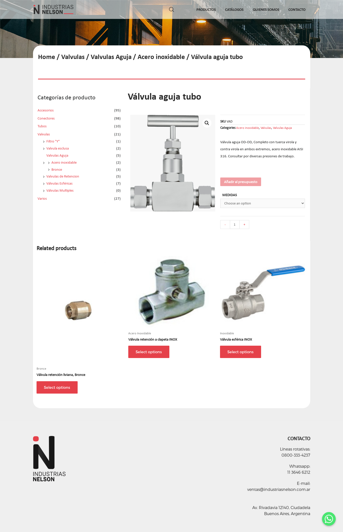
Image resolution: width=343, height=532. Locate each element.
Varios (42, 198)
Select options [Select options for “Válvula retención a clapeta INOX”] (149, 351)
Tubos (42, 126)
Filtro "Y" (53, 141)
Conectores (46, 118)
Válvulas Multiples (60, 190)
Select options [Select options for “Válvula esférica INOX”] (241, 351)
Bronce (56, 169)
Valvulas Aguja (111, 56)
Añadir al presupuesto (240, 182)
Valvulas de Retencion (62, 176)
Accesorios (46, 110)
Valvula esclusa (57, 148)
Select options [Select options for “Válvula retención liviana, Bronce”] (57, 387)
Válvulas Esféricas (59, 183)
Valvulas (73, 56)
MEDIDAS (229, 195)
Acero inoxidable (161, 56)
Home (46, 56)
